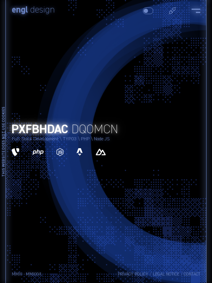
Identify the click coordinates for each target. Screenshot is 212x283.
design (33, 10)
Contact (192, 274)
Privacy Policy (133, 274)
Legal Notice (166, 274)
